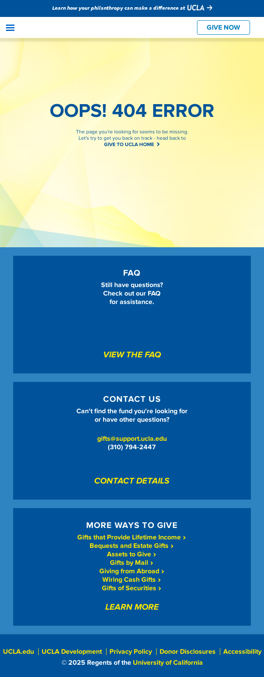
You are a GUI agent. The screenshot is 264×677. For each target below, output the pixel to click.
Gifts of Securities (132, 588)
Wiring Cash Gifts (131, 579)
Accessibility (242, 651)
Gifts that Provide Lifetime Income (131, 537)
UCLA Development (72, 651)
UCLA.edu (18, 651)
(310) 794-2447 (132, 447)
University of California (168, 662)
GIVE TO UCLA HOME (132, 144)
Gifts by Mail (132, 562)
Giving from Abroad (132, 571)
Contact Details (131, 481)
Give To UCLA (47, 28)
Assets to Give (132, 554)
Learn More (132, 607)
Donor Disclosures (188, 651)
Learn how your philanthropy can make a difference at (132, 7)
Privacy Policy (131, 651)
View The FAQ (132, 355)
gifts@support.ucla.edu (132, 438)
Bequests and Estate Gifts (132, 546)
